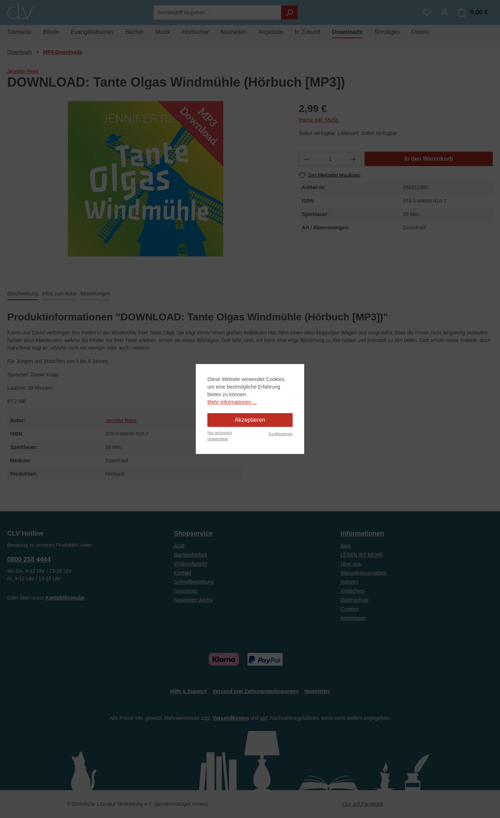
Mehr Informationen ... (232, 402)
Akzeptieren (250, 420)
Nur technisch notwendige (219, 435)
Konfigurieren (280, 434)
